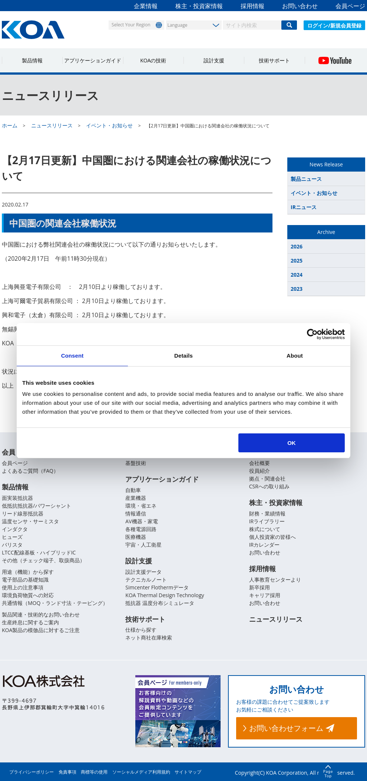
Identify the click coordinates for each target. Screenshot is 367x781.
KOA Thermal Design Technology (164, 595)
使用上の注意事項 (22, 587)
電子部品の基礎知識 (25, 579)
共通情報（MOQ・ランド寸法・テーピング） (55, 602)
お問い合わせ (300, 6)
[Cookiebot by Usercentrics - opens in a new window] (312, 334)
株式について (264, 529)
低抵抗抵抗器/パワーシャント (36, 505)
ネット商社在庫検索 (148, 637)
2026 (296, 246)
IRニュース (304, 207)
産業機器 (135, 497)
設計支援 (214, 60)
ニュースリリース (275, 619)
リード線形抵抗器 (22, 513)
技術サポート (274, 60)
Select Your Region (130, 25)
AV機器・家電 (141, 521)
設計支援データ (143, 571)
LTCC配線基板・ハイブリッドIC (39, 552)
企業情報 (146, 6)
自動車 (133, 490)
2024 (296, 274)
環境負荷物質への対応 (28, 595)
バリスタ (12, 544)
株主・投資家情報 (199, 6)
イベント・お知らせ (314, 192)
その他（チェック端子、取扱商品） (43, 560)
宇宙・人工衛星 (143, 544)
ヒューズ (12, 536)
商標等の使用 (94, 772)
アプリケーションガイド (92, 60)
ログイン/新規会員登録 (334, 25)
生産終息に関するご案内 (30, 622)
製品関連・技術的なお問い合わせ (41, 614)
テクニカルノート (146, 579)
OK (291, 443)
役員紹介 (259, 470)
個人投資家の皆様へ (272, 536)
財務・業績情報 (267, 513)
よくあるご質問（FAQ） (30, 470)
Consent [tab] (72, 355)
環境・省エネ (140, 505)
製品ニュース (306, 178)
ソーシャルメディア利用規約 (141, 772)
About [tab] (295, 355)
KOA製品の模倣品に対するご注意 (41, 630)
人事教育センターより (275, 579)
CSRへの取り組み (269, 486)
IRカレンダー (264, 544)
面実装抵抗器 (17, 497)
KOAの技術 (153, 60)
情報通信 (135, 513)
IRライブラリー (267, 521)
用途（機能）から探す (28, 571)
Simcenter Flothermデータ (157, 587)
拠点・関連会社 (267, 478)
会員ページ (350, 6)
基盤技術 (135, 462)
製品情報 (32, 60)
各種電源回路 (140, 529)
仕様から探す (140, 630)
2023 (296, 288)
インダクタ (15, 529)
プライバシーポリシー (31, 772)
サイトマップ (188, 772)
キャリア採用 (264, 595)
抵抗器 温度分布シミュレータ (159, 602)
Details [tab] (183, 355)
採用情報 (252, 6)
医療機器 (135, 536)
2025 (296, 260)
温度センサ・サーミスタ (30, 521)
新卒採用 (259, 587)
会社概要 (259, 462)
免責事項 (67, 772)
